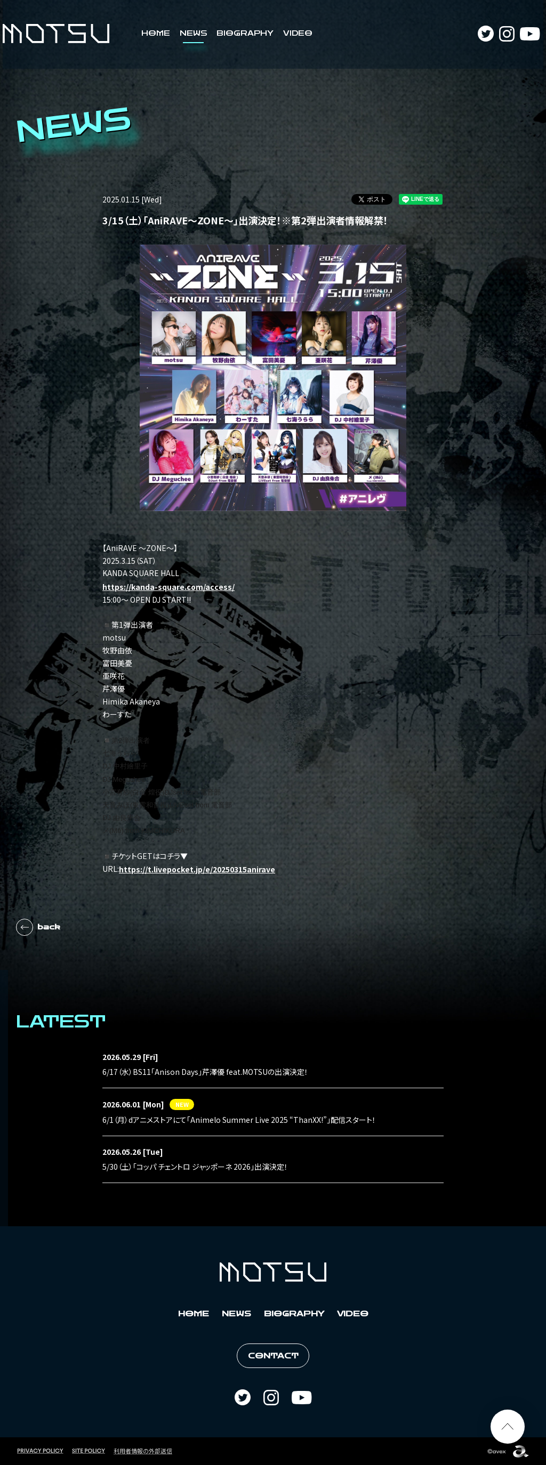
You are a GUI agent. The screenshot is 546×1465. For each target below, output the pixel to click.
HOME (155, 33)
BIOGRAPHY (245, 33)
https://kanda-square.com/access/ (168, 586)
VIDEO (297, 33)
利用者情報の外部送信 (143, 1450)
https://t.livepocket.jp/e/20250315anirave (197, 869)
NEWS (193, 33)
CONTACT (273, 1356)
